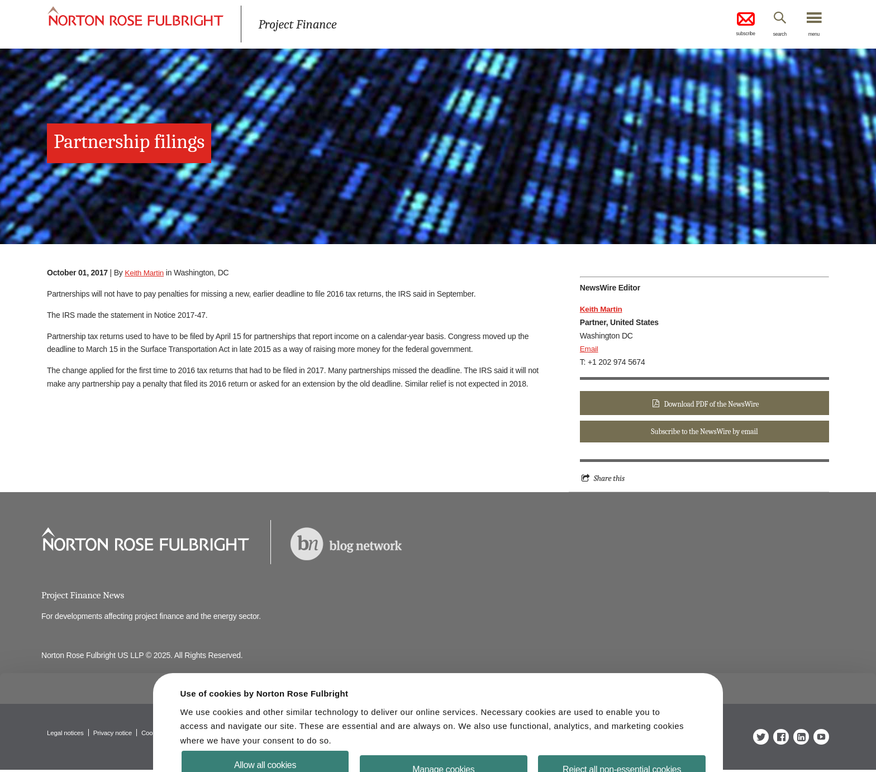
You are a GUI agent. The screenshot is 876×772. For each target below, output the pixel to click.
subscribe (734, 24)
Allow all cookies (272, 741)
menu (812, 35)
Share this (610, 480)
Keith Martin (145, 272)
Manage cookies (443, 745)
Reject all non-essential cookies (614, 745)
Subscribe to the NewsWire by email (704, 432)
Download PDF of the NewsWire (711, 404)
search (773, 35)
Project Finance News (84, 597)
